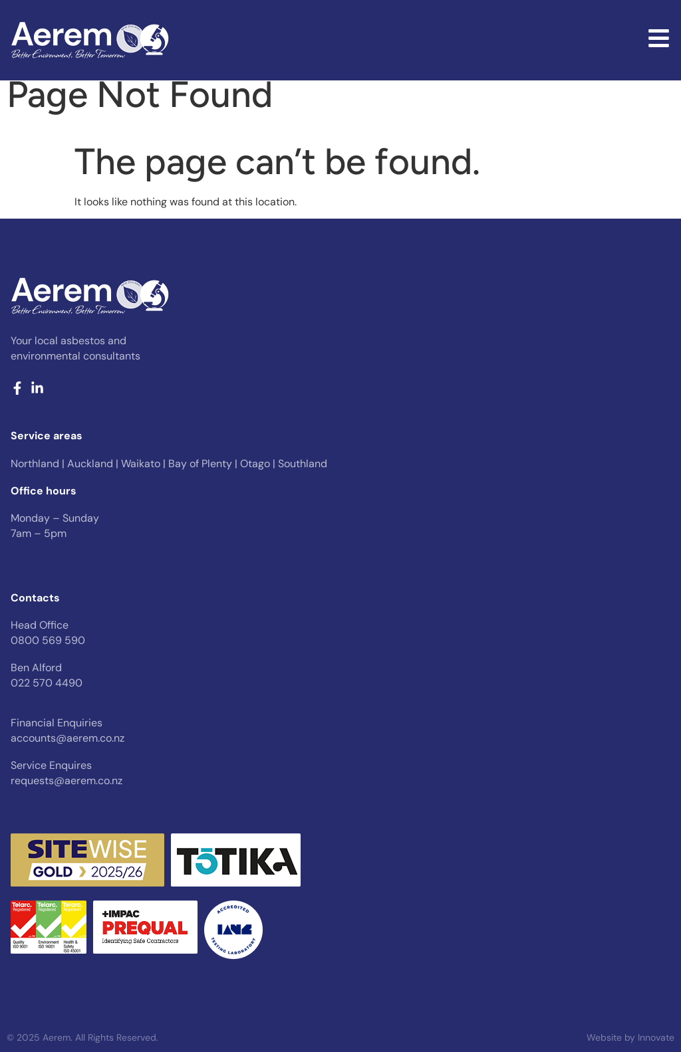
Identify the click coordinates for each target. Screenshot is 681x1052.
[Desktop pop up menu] (658, 38)
